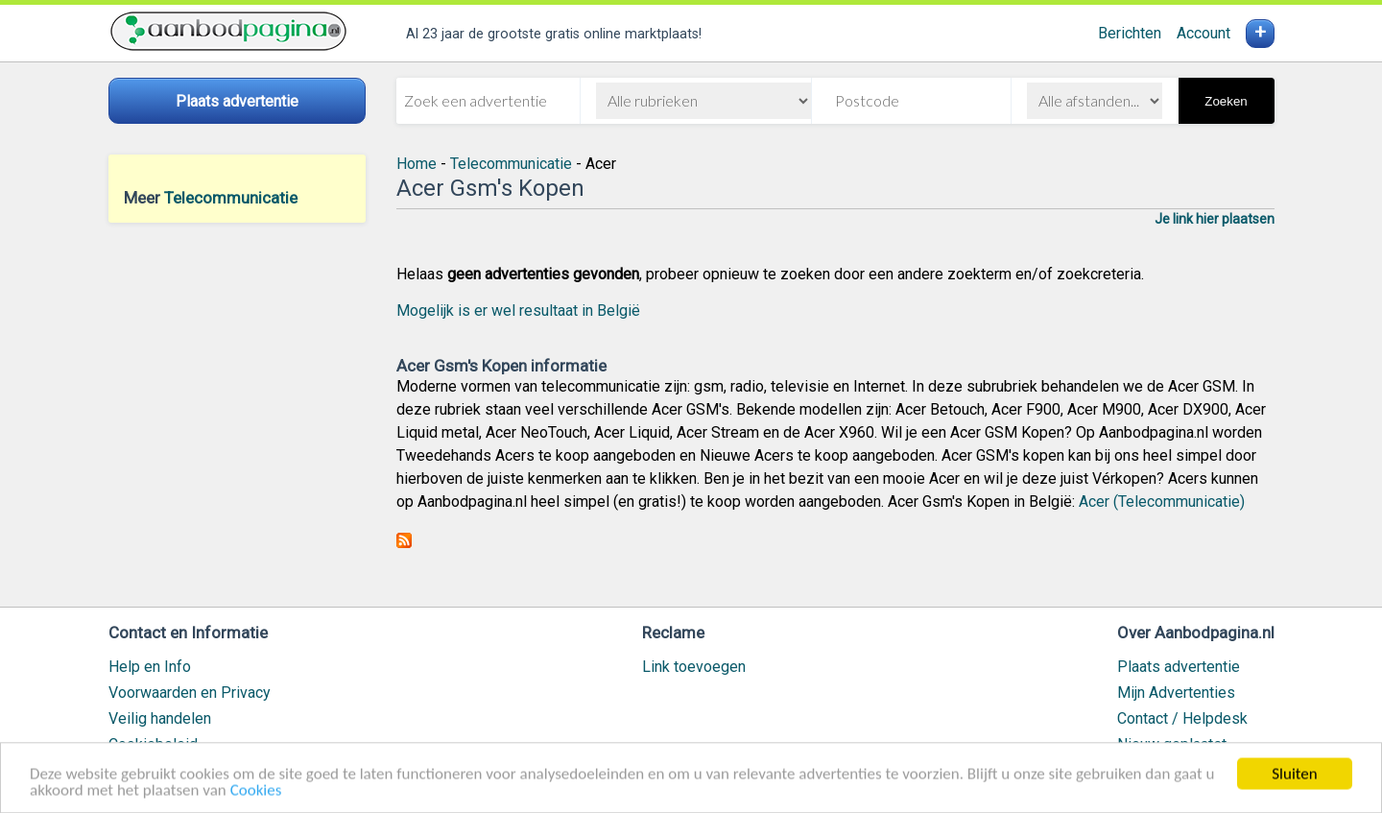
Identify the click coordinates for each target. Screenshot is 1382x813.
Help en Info (149, 667)
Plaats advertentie (1178, 667)
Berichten (1129, 33)
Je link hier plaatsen (1215, 219)
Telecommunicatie (231, 197)
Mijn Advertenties (1176, 692)
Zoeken (1225, 101)
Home (416, 164)
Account (1203, 33)
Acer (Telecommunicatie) (1162, 501)
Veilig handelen (159, 718)
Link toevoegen (694, 667)
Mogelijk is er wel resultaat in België (518, 310)
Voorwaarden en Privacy (189, 692)
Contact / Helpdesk (1182, 718)
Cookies (256, 794)
